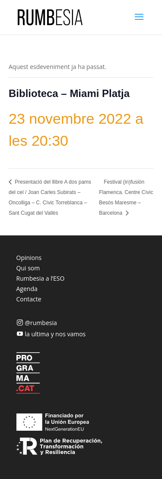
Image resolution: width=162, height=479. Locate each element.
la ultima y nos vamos (55, 334)
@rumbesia (41, 323)
